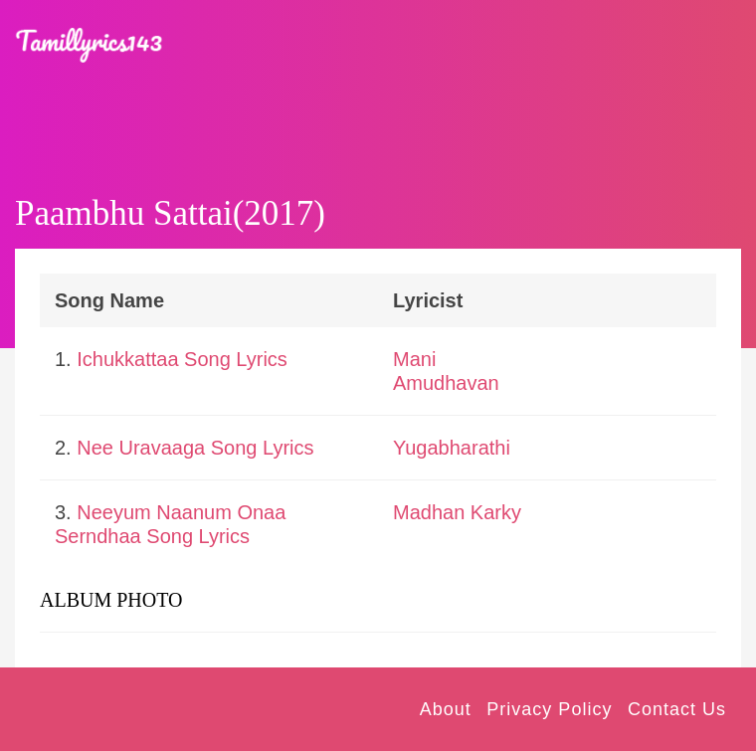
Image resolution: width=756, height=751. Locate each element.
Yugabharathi (451, 448)
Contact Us (677, 709)
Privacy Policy (549, 709)
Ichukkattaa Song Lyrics (182, 359)
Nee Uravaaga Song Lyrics (195, 448)
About (446, 709)
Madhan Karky (457, 512)
